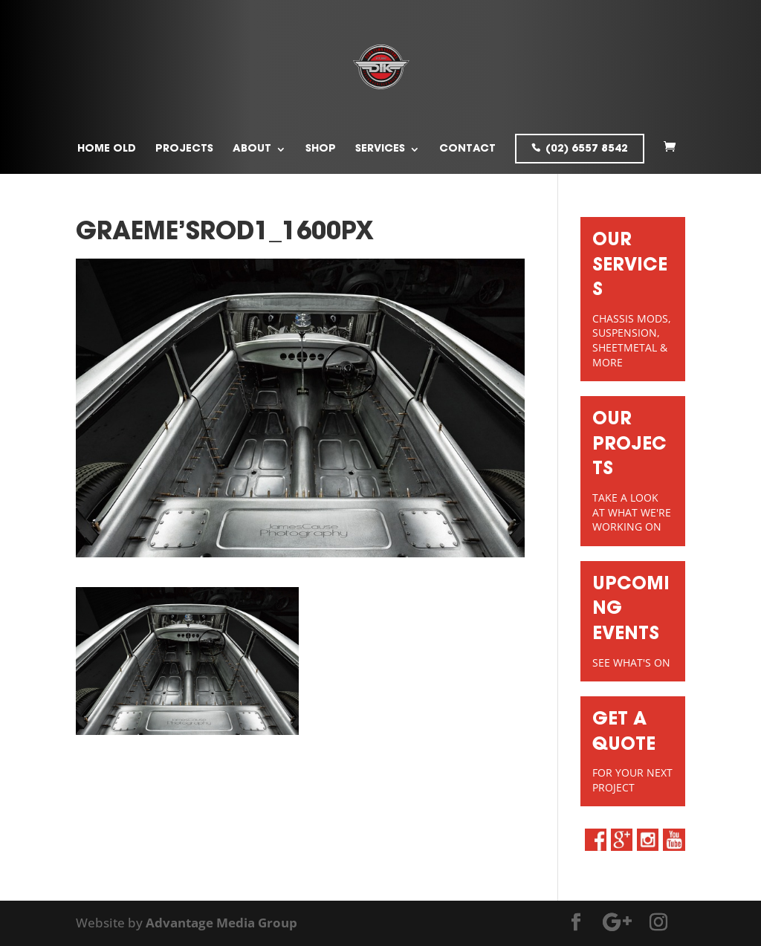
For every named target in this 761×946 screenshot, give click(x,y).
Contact (467, 149)
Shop (320, 149)
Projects (184, 149)
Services (380, 149)
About (252, 149)
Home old (106, 149)
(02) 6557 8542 (586, 149)
